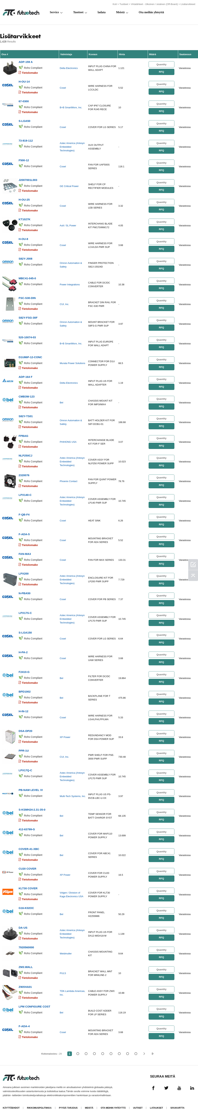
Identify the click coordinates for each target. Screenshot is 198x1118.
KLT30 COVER (28, 888)
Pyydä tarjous (68, 1107)
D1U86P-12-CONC (30, 357)
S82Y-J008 (25, 258)
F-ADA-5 (24, 534)
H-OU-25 (24, 199)
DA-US (23, 927)
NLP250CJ (25, 455)
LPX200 (24, 573)
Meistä (120, 12)
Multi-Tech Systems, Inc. (73, 796)
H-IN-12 (23, 711)
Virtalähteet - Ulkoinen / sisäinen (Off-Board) (154, 4)
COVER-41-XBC (29, 848)
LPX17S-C (25, 612)
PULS (63, 973)
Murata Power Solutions (72, 363)
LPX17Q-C (25, 770)
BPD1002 (25, 691)
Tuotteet (123, 4)
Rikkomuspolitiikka (39, 1107)
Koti (115, 4)
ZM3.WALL (26, 966)
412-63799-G (27, 829)
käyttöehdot (11, 1107)
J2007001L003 (28, 179)
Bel (61, 402)
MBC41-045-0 (27, 278)
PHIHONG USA (68, 442)
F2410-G (24, 671)
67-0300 (24, 101)
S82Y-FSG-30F (28, 317)
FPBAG (23, 435)
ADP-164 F (25, 376)
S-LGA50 (24, 120)
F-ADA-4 (24, 1025)
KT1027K (24, 219)
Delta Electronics (69, 68)
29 (136, 1053)
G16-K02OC (26, 907)
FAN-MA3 (25, 553)
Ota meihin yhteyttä (151, 12)
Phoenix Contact (68, 481)
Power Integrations (70, 284)
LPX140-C (25, 494)
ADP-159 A (26, 61)
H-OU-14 (24, 81)
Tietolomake (30, 72)
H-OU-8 (23, 238)
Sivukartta (177, 1107)
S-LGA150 (25, 632)
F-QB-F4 (24, 514)
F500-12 (24, 160)
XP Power (65, 737)
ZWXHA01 (25, 986)
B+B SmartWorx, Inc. (71, 107)
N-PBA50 (24, 593)
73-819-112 (26, 140)
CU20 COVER (27, 868)
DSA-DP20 (25, 730)
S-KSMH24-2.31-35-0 (32, 809)
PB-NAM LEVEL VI (31, 789)
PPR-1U (24, 750)
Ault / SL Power (68, 225)
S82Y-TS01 (26, 416)
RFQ (161, 71)
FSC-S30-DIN (27, 297)
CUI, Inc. (64, 304)
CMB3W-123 (26, 396)
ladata (102, 12)
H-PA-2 (23, 652)
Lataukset (156, 1107)
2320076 (24, 475)
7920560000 (26, 947)
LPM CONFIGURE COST (34, 1006)
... (127, 1053)
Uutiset (138, 1107)
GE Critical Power (69, 186)
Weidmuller (66, 953)
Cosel (63, 87)
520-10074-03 (27, 337)
